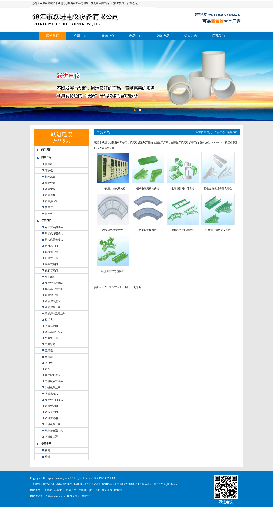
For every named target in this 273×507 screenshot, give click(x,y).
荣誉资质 (190, 36)
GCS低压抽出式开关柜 (112, 188)
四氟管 (120, 3)
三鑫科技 (85, 495)
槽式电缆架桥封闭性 (147, 188)
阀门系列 (95, 490)
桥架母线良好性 (148, 229)
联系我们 (218, 36)
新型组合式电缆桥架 (112, 271)
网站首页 (52, 36)
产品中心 (135, 36)
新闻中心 (107, 36)
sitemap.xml (60, 495)
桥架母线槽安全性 (112, 229)
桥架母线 (233, 132)
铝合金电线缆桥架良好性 (218, 188)
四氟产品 (163, 36)
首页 (209, 132)
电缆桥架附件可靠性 (182, 188)
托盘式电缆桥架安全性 (218, 229)
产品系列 (61, 140)
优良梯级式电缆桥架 (182, 229)
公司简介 (80, 36)
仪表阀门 (83, 490)
